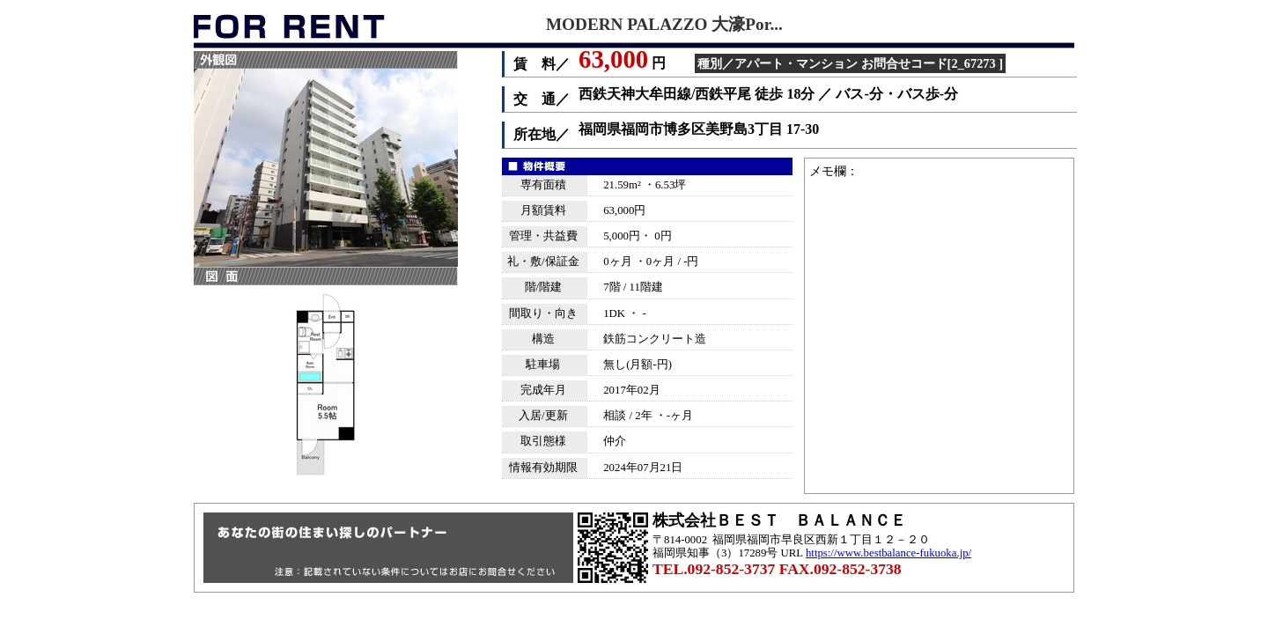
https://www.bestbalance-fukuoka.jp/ (888, 553)
